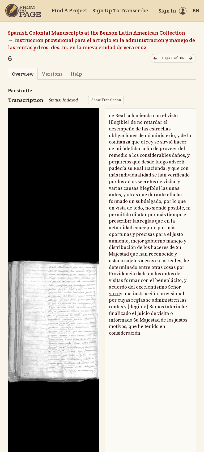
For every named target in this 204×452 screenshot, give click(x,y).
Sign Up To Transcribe (120, 10)
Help (76, 74)
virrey (115, 294)
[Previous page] (155, 58)
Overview (22, 74)
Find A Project (69, 10)
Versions (52, 74)
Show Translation (106, 100)
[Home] (23, 10)
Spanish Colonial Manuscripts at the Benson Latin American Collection (96, 32)
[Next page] (191, 58)
